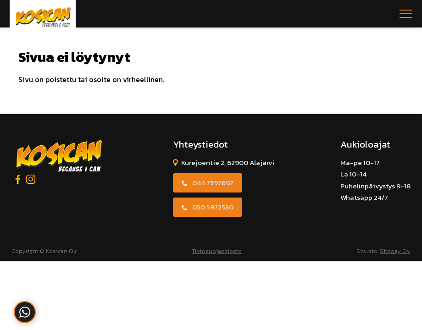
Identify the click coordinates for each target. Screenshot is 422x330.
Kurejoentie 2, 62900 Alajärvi (227, 162)
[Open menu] (406, 13)
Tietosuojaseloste (217, 251)
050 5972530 (212, 207)
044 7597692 (212, 182)
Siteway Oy (395, 251)
